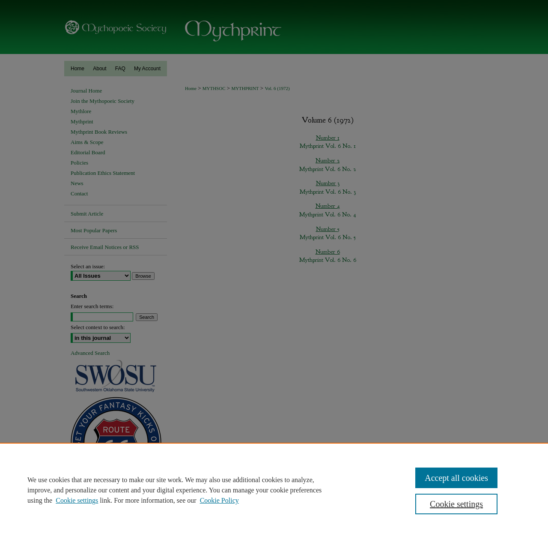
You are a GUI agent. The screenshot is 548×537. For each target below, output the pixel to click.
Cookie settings (77, 500)
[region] (274, 490)
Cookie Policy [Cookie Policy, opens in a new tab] (219, 500)
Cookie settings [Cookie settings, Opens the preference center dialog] (456, 504)
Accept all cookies (456, 478)
